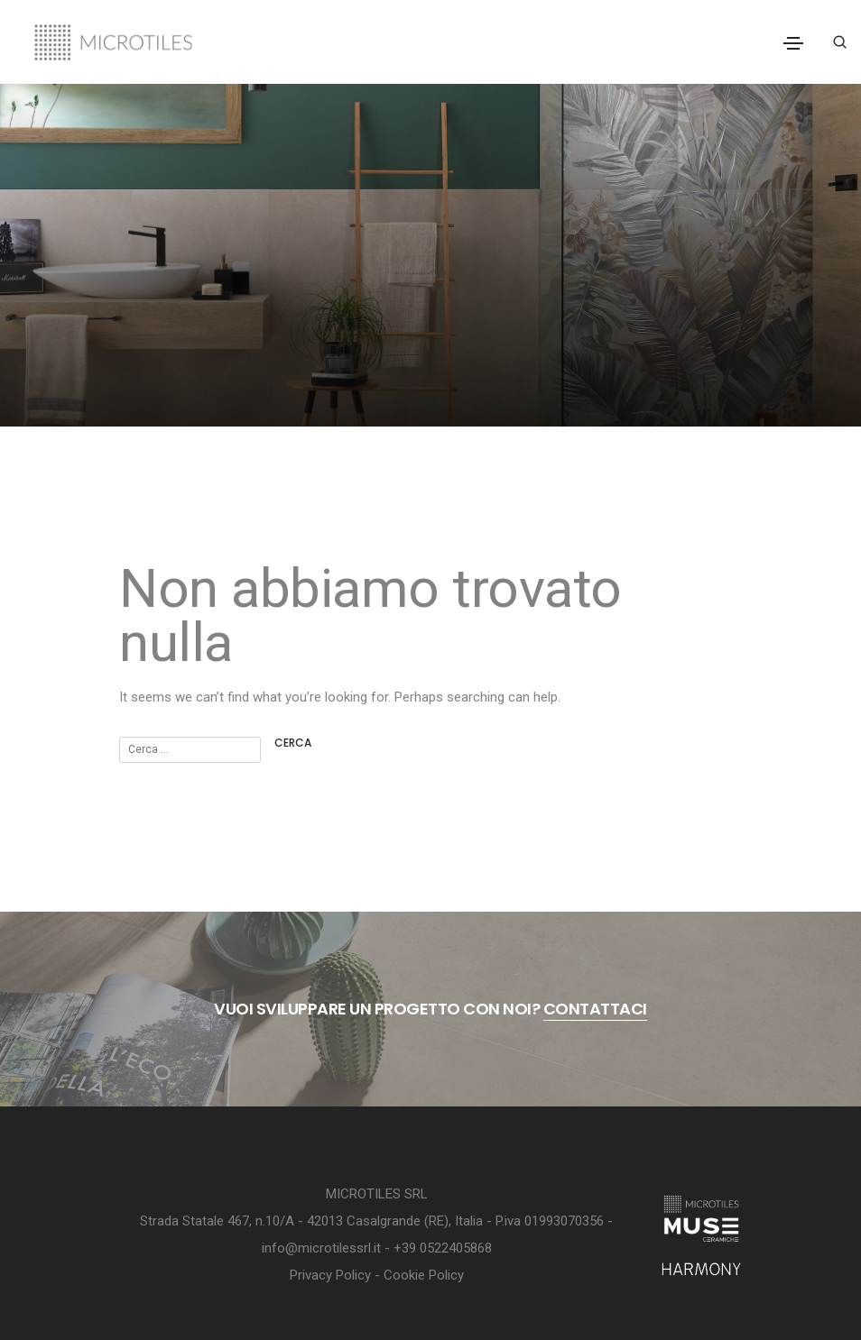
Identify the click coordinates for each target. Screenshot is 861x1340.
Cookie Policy (424, 1275)
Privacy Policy (330, 1275)
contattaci (595, 1008)
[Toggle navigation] (793, 43)
